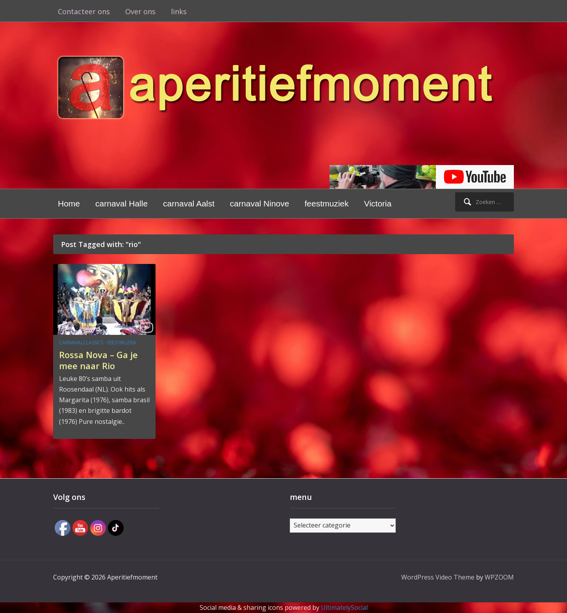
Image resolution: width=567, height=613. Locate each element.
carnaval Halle (121, 203)
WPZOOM (499, 577)
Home (69, 203)
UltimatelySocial (344, 607)
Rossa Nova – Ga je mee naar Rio (98, 360)
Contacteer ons (84, 11)
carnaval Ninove (259, 203)
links (179, 11)
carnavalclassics (81, 342)
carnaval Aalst (189, 203)
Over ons (140, 11)
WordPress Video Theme (437, 577)
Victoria (378, 203)
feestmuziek (326, 203)
